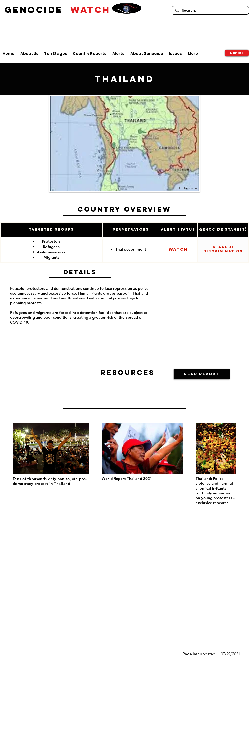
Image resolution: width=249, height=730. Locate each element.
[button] (202, 374)
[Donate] (237, 53)
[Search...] (210, 10)
